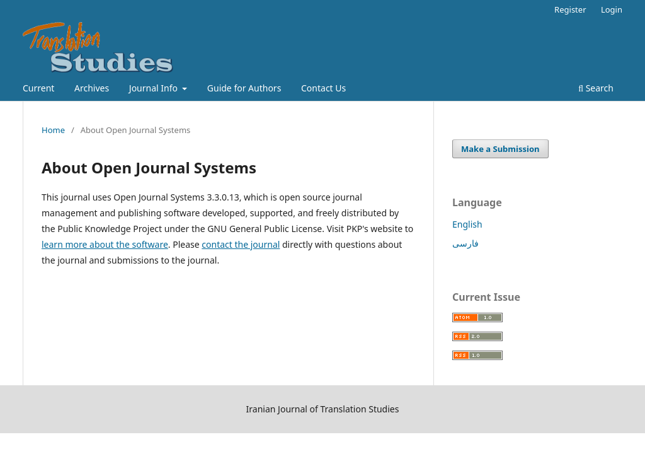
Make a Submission (500, 148)
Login (611, 9)
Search (596, 88)
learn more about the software (105, 244)
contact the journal (241, 244)
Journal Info (154, 88)
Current (38, 88)
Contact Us (323, 88)
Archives (91, 88)
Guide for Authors (244, 88)
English (467, 224)
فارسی (465, 243)
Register (570, 9)
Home (53, 130)
